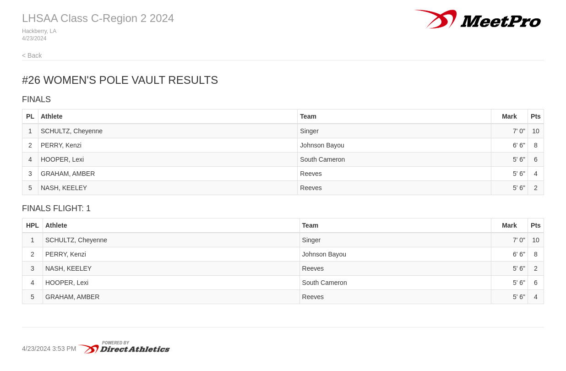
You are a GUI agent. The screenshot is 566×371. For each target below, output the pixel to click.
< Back (32, 55)
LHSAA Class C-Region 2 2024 (98, 18)
